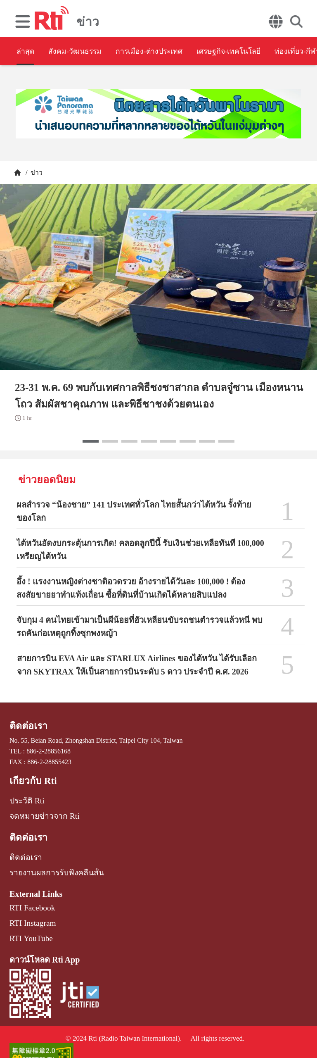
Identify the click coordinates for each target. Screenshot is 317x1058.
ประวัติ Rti (24, 796)
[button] (91, 441)
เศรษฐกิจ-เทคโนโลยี (271, 52)
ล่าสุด (26, 52)
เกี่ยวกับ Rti (29, 778)
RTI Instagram (28, 909)
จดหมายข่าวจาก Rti (38, 810)
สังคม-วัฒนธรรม (87, 52)
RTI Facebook (28, 895)
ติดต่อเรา (26, 725)
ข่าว (36, 172)
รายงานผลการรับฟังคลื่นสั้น (49, 862)
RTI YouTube (27, 922)
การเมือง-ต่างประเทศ (175, 52)
